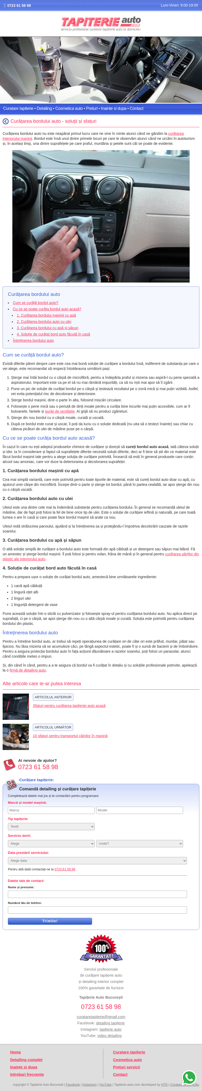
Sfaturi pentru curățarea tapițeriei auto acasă (69, 706)
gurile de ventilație (60, 411)
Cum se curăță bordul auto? (35, 303)
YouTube (105, 1085)
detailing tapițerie (110, 1023)
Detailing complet (26, 1060)
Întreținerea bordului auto (33, 340)
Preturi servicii (126, 1067)
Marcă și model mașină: (27, 803)
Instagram (89, 1085)
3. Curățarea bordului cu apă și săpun (47, 328)
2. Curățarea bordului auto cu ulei (44, 322)
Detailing (44, 108)
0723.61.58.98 (64, 869)
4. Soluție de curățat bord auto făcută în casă (53, 334)
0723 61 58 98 (19, 5)
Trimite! (50, 921)
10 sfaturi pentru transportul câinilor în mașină (70, 736)
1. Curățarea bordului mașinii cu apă (46, 315)
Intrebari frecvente (27, 1074)
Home (15, 1052)
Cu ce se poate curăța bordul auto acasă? (47, 309)
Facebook (73, 1085)
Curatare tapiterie (18, 108)
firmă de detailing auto (27, 670)
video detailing (109, 1036)
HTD (164, 1085)
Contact (136, 108)
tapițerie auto (110, 1029)
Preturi (92, 108)
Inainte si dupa (114, 108)
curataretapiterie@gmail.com (101, 1017)
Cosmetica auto (69, 108)
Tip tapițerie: (18, 819)
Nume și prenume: (21, 887)
